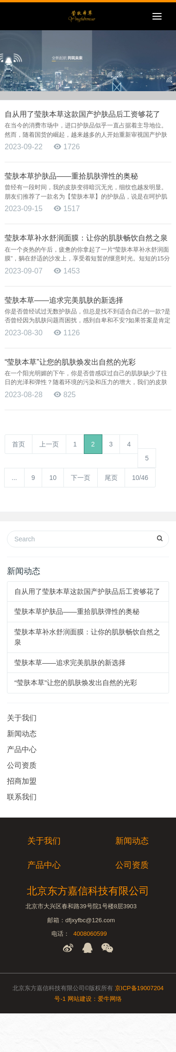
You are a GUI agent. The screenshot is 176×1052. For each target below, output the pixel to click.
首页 (18, 444)
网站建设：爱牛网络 (95, 998)
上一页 (49, 444)
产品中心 (22, 749)
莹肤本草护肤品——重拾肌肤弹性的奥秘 (76, 611)
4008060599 (90, 933)
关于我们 (22, 718)
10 (53, 477)
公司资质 (22, 765)
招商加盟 (22, 781)
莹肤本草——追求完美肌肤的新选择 (70, 662)
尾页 (111, 477)
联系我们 (22, 797)
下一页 (80, 477)
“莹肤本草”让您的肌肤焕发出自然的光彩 (75, 682)
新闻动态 (22, 734)
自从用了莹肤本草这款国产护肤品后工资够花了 (87, 591)
